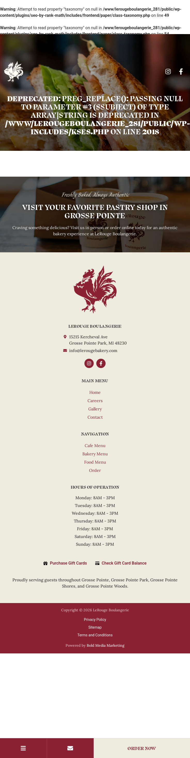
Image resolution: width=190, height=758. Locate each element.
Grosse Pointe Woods (106, 586)
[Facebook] (181, 71)
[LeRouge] (95, 289)
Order (95, 470)
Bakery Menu (95, 453)
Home (95, 392)
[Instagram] (168, 71)
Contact (95, 417)
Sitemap (94, 627)
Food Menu (95, 462)
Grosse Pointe (95, 579)
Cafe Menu (95, 445)
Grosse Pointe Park (129, 579)
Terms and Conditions (95, 635)
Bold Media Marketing (105, 645)
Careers (95, 400)
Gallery (95, 408)
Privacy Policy (95, 620)
